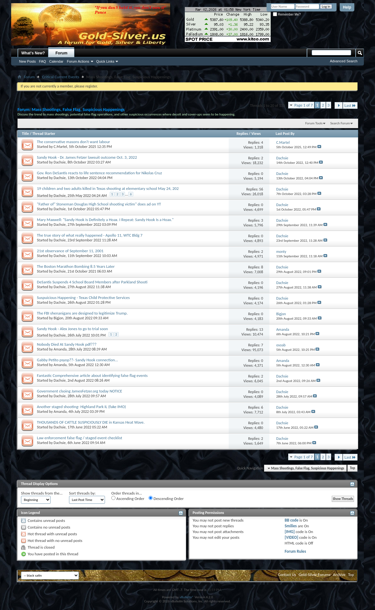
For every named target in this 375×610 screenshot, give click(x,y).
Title (25, 133)
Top (352, 468)
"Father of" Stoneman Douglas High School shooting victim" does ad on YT (99, 204)
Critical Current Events (60, 76)
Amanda (60, 349)
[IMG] (290, 531)
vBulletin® (186, 597)
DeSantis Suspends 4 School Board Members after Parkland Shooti (92, 282)
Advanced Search (344, 61)
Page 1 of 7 (303, 105)
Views (256, 133)
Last (350, 105)
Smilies (291, 525)
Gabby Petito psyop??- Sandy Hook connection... (77, 359)
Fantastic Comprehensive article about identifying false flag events (92, 375)
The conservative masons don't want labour (73, 141)
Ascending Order (127, 498)
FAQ (42, 61)
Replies (242, 133)
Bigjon (58, 318)
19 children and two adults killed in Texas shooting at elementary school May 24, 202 (108, 188)
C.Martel (60, 146)
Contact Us (287, 574)
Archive (339, 574)
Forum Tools (314, 123)
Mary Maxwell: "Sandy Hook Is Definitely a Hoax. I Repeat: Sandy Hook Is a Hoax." (105, 219)
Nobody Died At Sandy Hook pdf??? (66, 344)
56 (261, 189)
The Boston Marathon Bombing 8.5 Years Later (76, 266)
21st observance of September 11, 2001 (70, 250)
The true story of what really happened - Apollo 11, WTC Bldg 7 (89, 235)
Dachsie (60, 162)
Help (347, 7)
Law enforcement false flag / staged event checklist (79, 437)
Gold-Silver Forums (314, 574)
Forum (61, 53)
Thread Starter (43, 133)
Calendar (56, 61)
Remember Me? (287, 14)
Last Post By (285, 133)
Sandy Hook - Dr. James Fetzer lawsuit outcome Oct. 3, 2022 (87, 157)
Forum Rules (295, 551)
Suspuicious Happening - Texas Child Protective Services (83, 297)
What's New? (33, 53)
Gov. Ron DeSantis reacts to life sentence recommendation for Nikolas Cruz (99, 172)
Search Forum (340, 123)
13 (261, 329)
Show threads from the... (42, 493)
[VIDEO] (291, 537)
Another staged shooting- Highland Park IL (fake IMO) (81, 406)
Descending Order (166, 498)
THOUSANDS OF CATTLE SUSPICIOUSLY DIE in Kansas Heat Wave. (91, 422)
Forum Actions (78, 61)
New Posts (27, 61)
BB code (291, 520)
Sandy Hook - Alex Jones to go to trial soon (72, 328)
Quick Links (105, 61)
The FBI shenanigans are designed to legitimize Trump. (82, 313)
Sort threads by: (82, 493)
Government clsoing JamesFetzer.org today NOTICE (79, 391)
